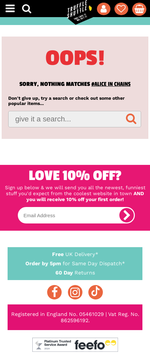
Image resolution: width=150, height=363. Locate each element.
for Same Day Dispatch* (75, 262)
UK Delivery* (75, 253)
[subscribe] (126, 215)
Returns (75, 272)
